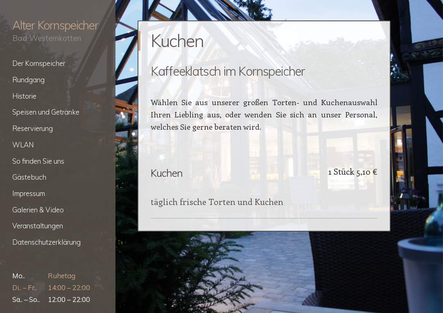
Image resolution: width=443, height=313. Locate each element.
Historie (24, 96)
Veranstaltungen (37, 225)
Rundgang (28, 79)
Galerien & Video (38, 209)
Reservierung (32, 128)
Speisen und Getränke (45, 112)
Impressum (28, 193)
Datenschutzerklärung (46, 242)
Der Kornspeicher (38, 63)
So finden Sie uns (38, 161)
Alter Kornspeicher (55, 25)
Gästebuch (29, 177)
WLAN (23, 144)
